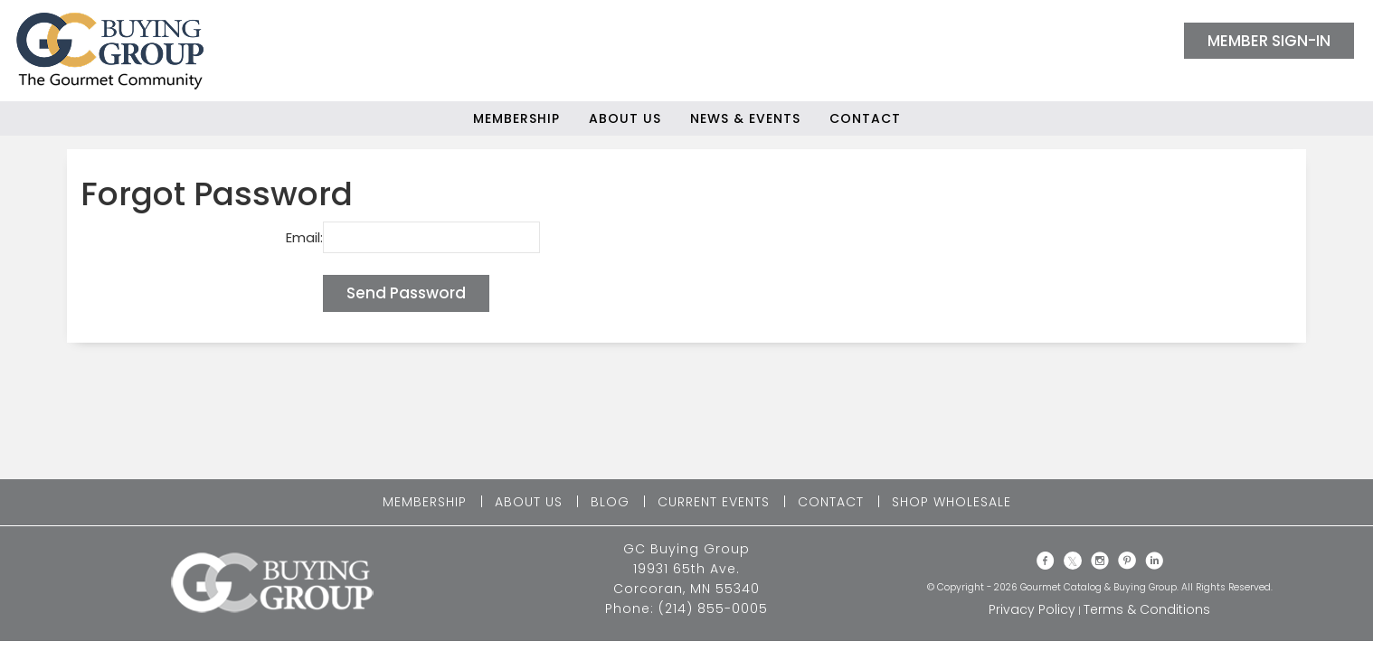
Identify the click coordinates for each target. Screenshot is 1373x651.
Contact (865, 118)
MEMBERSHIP (425, 502)
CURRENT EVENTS (714, 502)
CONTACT (831, 502)
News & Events (745, 118)
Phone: (631, 608)
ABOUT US (529, 502)
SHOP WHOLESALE (951, 502)
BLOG (610, 502)
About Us (625, 118)
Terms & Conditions (1147, 609)
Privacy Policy (1032, 609)
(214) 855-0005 (713, 608)
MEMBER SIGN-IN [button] (1268, 41)
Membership (516, 118)
